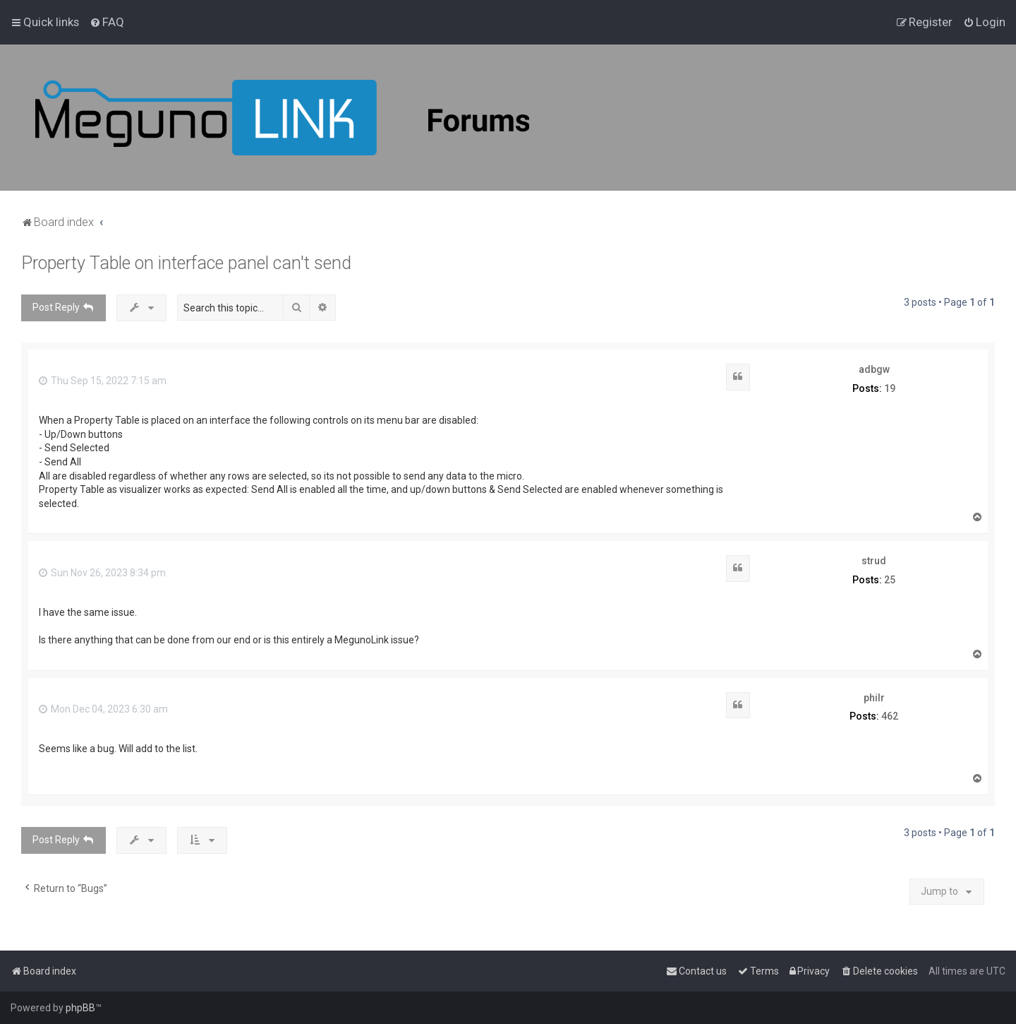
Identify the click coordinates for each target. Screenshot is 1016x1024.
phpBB (80, 1007)
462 (889, 716)
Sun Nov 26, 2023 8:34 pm (102, 572)
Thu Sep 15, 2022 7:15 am (103, 380)
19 (889, 388)
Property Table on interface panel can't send (186, 263)
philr (874, 697)
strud (873, 560)
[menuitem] (107, 22)
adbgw (874, 369)
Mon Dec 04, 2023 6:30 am (103, 709)
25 (889, 579)
